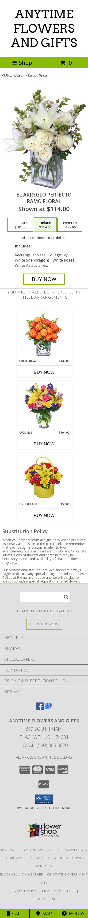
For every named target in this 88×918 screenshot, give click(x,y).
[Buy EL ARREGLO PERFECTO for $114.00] (44, 279)
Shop (22, 62)
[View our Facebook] (40, 708)
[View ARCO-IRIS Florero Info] (44, 405)
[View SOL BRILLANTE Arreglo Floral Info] (44, 477)
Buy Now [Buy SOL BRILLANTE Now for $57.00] (44, 515)
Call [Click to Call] (15, 913)
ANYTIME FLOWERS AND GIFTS (44, 28)
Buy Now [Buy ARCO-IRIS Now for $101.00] (44, 444)
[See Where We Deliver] (44, 624)
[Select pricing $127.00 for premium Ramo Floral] (69, 225)
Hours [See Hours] (73, 913)
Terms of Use (44, 899)
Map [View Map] (44, 913)
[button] (44, 799)
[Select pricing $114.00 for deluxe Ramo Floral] (45, 225)
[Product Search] (45, 597)
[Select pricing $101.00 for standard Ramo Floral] (20, 225)
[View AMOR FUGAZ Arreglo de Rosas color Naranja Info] (44, 334)
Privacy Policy (22, 891)
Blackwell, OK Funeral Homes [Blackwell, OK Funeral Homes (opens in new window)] (29, 850)
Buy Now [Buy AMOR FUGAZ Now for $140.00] (44, 372)
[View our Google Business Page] (48, 708)
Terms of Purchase (58, 891)
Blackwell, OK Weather (21, 874)
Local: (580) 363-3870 (44, 745)
